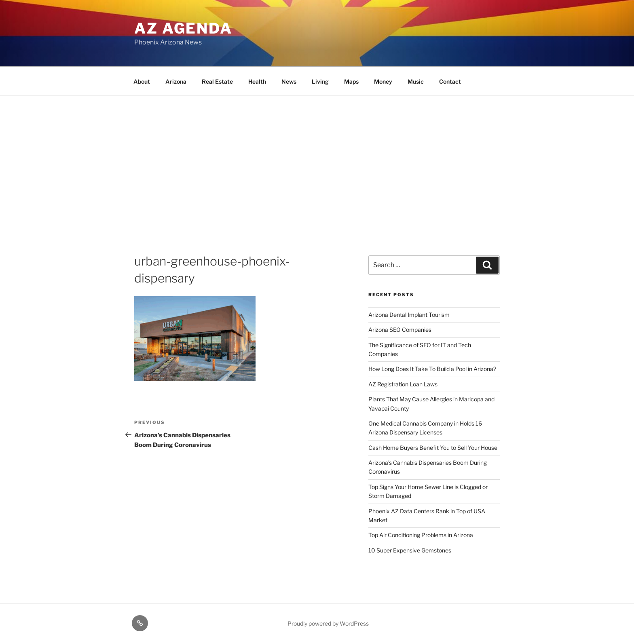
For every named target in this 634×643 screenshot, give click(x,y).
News (288, 81)
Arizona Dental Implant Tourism (409, 314)
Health (257, 81)
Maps (351, 81)
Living (320, 81)
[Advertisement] (317, 156)
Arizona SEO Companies (399, 329)
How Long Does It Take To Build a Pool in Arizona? (432, 368)
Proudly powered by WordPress (328, 623)
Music (416, 81)
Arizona (175, 81)
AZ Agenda (183, 28)
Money (383, 81)
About (141, 81)
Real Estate (217, 81)
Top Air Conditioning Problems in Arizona (420, 534)
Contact (450, 81)
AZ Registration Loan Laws (402, 384)
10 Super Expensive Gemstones (409, 550)
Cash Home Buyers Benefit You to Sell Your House (432, 447)
